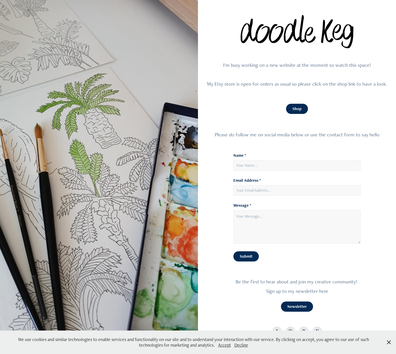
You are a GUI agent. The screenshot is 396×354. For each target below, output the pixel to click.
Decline (241, 345)
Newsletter (297, 306)
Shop (297, 108)
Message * (242, 205)
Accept (224, 345)
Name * (239, 155)
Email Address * (247, 180)
